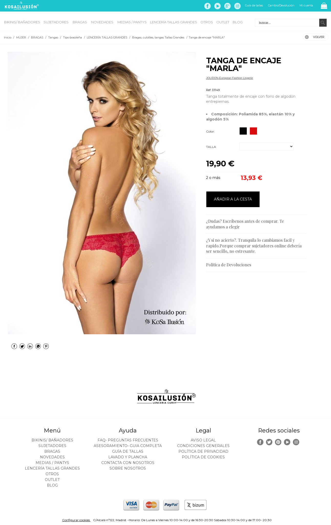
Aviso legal (203, 440)
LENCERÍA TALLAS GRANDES (173, 22)
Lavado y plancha (127, 457)
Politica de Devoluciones (228, 264)
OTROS (206, 22)
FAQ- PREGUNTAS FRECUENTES (128, 440)
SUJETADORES (56, 22)
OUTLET (222, 22)
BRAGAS (80, 22)
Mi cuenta (306, 5)
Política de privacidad (203, 451)
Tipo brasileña (215, 83)
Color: (210, 131)
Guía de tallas (254, 5)
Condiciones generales (203, 445)
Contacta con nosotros (127, 462)
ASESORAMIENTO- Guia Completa (128, 445)
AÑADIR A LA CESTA (233, 199)
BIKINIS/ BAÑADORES (22, 22)
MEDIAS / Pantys (132, 22)
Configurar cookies (76, 520)
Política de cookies (203, 457)
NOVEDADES (102, 22)
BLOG (238, 22)
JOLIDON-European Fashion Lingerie (229, 77)
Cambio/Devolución (281, 5)
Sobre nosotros (128, 468)
